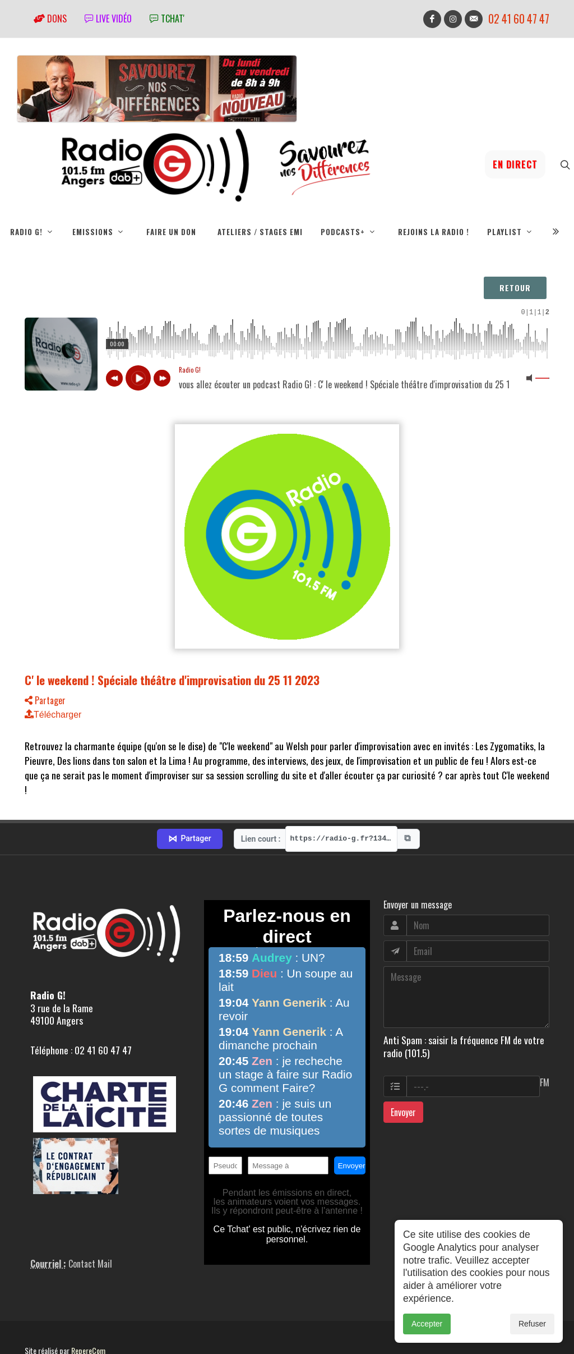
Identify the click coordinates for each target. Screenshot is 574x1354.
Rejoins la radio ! (433, 231)
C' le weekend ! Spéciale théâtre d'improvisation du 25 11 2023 (172, 680)
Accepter (426, 1323)
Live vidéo (108, 18)
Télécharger (53, 714)
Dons (50, 18)
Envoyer (403, 1073)
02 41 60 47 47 (518, 19)
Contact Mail (90, 1224)
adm (37, 1324)
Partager (45, 700)
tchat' (167, 18)
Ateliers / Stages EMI (260, 231)
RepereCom (88, 1311)
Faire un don (171, 231)
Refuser (532, 1323)
